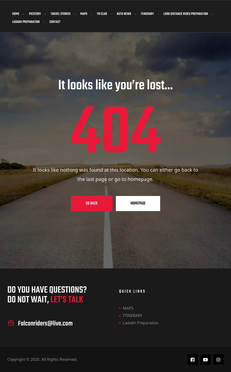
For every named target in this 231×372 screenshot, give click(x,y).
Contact (54, 22)
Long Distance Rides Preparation (186, 14)
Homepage (138, 203)
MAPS (83, 14)
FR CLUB (102, 14)
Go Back (92, 203)
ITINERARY (147, 14)
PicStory (35, 14)
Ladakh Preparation (26, 22)
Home (15, 14)
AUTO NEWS (124, 14)
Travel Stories (60, 14)
